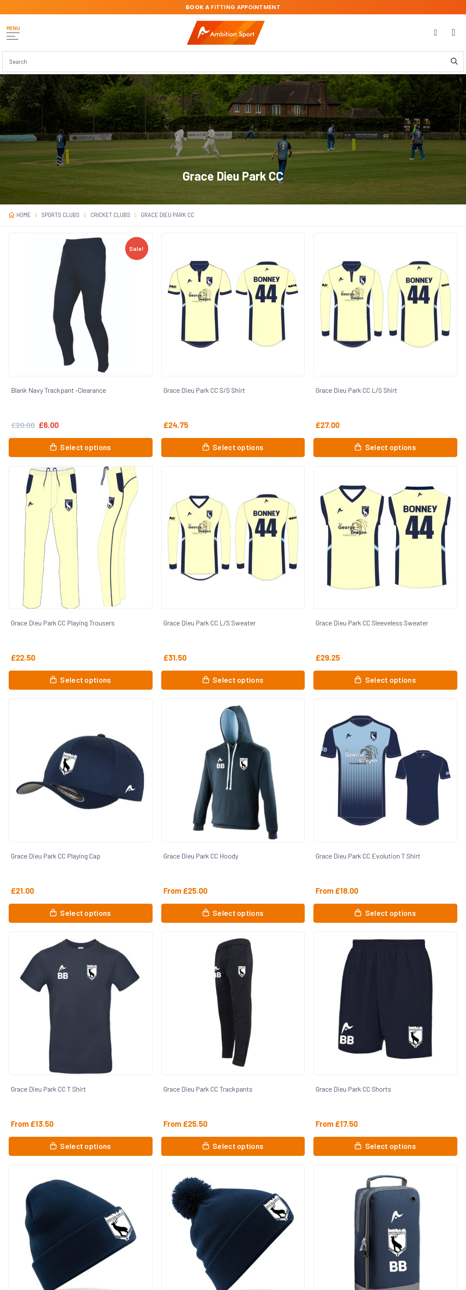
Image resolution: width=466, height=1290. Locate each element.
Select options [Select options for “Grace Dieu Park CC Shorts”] (390, 1146)
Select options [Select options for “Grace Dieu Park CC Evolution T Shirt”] (390, 912)
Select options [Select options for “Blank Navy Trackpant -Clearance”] (85, 447)
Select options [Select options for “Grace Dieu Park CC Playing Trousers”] (85, 679)
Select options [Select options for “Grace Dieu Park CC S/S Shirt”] (238, 447)
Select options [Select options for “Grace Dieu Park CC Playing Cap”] (85, 912)
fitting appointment (233, 7)
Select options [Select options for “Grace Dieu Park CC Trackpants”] (238, 1146)
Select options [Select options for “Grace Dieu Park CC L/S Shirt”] (390, 447)
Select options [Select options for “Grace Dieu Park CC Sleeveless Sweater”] (390, 679)
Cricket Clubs (110, 214)
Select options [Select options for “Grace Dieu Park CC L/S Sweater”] (238, 679)
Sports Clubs (60, 214)
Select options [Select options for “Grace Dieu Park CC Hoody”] (238, 912)
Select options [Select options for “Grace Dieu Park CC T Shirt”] (85, 1146)
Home (24, 214)
